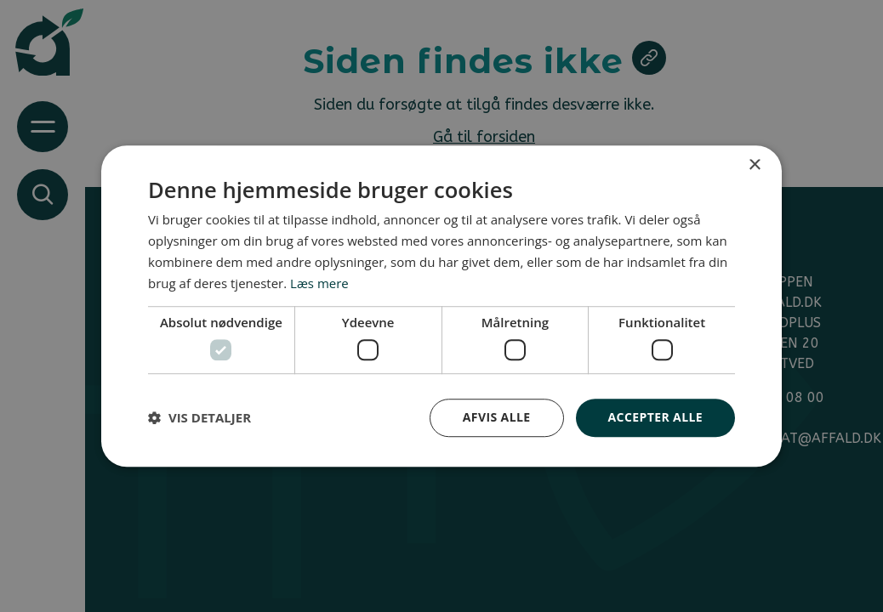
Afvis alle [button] (497, 417)
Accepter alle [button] (655, 417)
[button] (199, 417)
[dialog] (441, 306)
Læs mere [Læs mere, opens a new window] (319, 283)
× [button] (754, 165)
